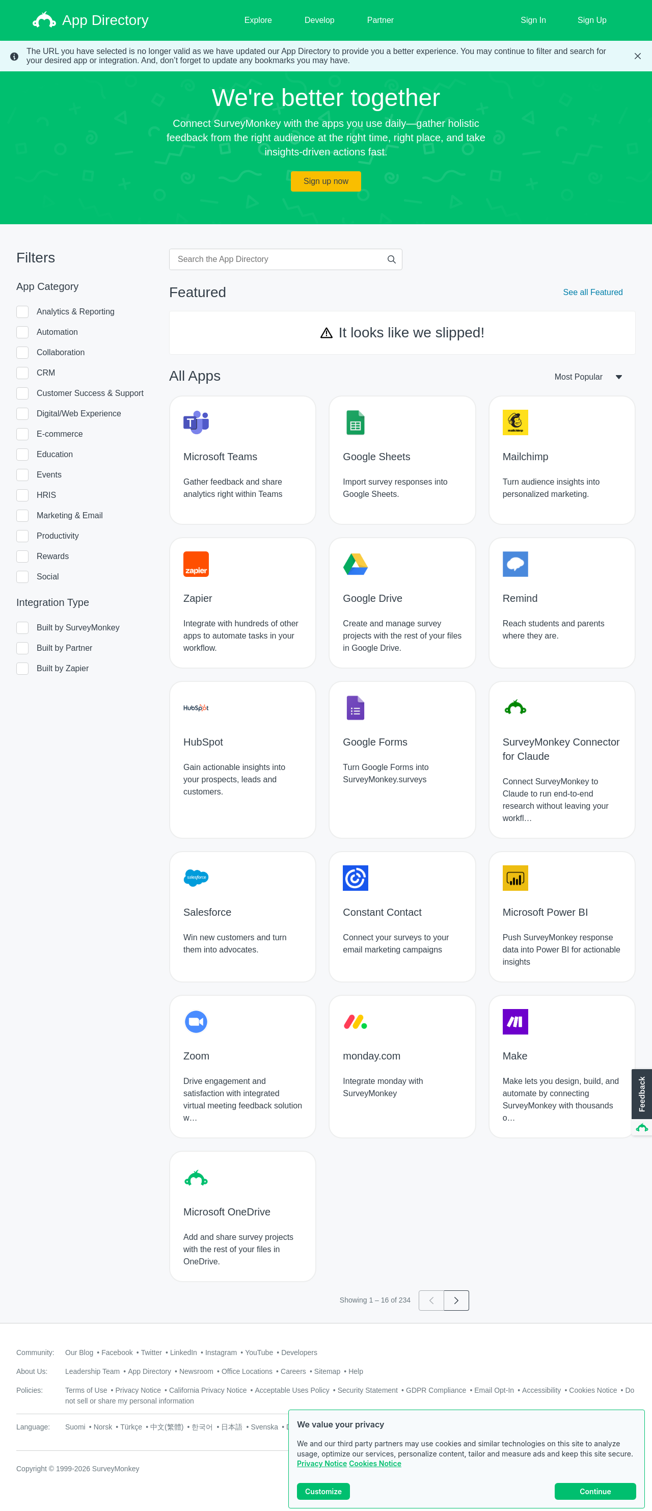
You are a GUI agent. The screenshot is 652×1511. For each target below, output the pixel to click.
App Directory (149, 1371)
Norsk (103, 1427)
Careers (293, 1371)
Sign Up (592, 20)
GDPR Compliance (436, 1390)
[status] (326, 56)
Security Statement (368, 1390)
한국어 (202, 1427)
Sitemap (327, 1371)
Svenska (264, 1427)
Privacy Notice (322, 1463)
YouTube (259, 1352)
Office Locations (247, 1371)
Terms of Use (86, 1390)
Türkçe (131, 1427)
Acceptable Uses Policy (292, 1390)
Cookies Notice (375, 1463)
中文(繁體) (166, 1427)
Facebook (116, 1352)
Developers (299, 1352)
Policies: (29, 1390)
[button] (641, 1103)
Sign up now (326, 181)
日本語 (231, 1427)
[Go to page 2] (456, 1300)
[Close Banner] (638, 56)
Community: (35, 1352)
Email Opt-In (494, 1390)
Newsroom (196, 1371)
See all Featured (593, 292)
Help (355, 1371)
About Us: (31, 1371)
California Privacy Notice (208, 1390)
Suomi (75, 1427)
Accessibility (541, 1390)
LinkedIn (183, 1352)
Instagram (221, 1352)
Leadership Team (92, 1371)
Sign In (533, 20)
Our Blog (79, 1352)
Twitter (151, 1352)
